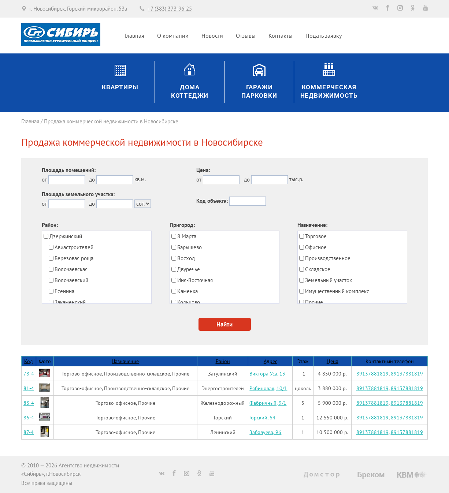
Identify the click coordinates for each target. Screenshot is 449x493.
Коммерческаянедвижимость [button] (329, 91)
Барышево (189, 247)
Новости (212, 35)
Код (28, 361)
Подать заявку (323, 35)
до (92, 179)
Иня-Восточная (195, 280)
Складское (317, 269)
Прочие (314, 302)
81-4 (28, 388)
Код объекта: (212, 200)
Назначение (125, 361)
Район (223, 361)
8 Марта (186, 236)
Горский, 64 (262, 417)
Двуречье (188, 269)
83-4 (28, 402)
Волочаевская (71, 269)
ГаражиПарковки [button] (259, 91)
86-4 (28, 417)
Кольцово (188, 302)
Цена (332, 361)
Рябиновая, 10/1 (268, 388)
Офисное (316, 247)
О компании (173, 35)
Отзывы (246, 35)
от (44, 179)
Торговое (316, 236)
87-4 (28, 432)
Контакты (280, 35)
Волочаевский (71, 280)
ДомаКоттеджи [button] (190, 91)
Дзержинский (65, 236)
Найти (224, 324)
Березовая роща (74, 258)
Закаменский (70, 302)
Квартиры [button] (120, 87)
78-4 (28, 373)
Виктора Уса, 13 (267, 373)
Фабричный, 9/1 (267, 402)
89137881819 (372, 373)
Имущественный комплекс (337, 291)
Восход (186, 258)
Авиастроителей (74, 247)
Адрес (270, 361)
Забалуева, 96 (265, 432)
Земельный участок (328, 280)
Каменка (187, 291)
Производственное (327, 258)
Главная (134, 35)
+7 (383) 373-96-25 (170, 8)
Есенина (64, 291)
